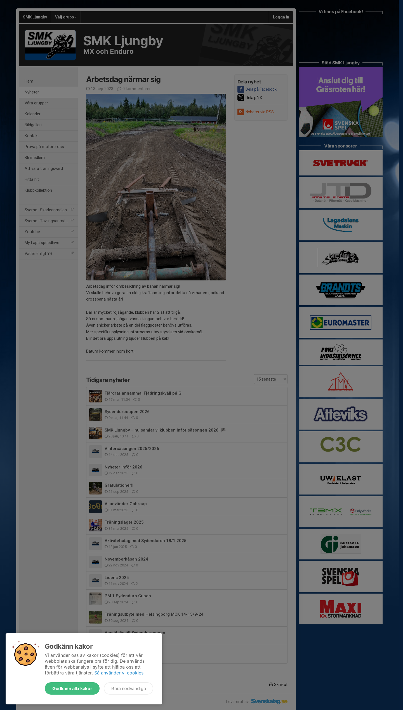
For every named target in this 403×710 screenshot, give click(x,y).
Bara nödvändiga (128, 688)
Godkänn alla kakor (72, 688)
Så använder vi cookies (118, 673)
